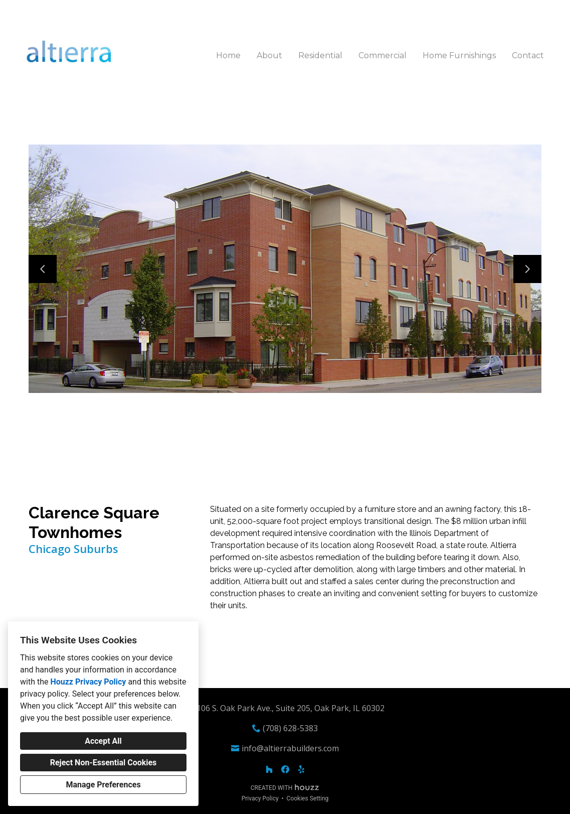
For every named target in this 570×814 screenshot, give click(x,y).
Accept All (103, 741)
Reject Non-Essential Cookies (103, 762)
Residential (320, 55)
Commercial (382, 55)
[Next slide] (527, 269)
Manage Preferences (103, 784)
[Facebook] (285, 769)
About (269, 55)
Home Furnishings (459, 55)
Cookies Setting (308, 798)
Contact (528, 55)
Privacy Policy (260, 798)
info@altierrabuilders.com (290, 748)
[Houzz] (269, 769)
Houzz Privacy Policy (88, 682)
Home (228, 55)
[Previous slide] (43, 269)
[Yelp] (301, 769)
